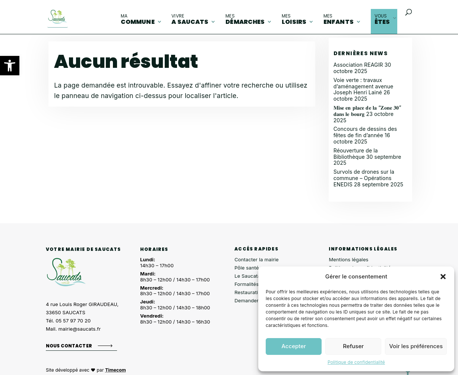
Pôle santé (246, 268)
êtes (382, 19)
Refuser (353, 346)
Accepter (293, 346)
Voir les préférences (416, 346)
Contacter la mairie (256, 259)
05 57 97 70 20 (73, 321)
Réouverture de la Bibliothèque (356, 153)
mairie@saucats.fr (80, 329)
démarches (245, 19)
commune (138, 19)
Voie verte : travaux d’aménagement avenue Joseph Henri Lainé (364, 86)
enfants (338, 19)
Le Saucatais (249, 276)
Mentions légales (348, 259)
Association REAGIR (358, 65)
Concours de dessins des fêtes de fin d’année (365, 132)
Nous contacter (69, 345)
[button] (9, 65)
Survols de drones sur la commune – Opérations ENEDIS (364, 178)
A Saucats (189, 19)
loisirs (294, 19)
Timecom (115, 370)
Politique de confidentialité (356, 362)
